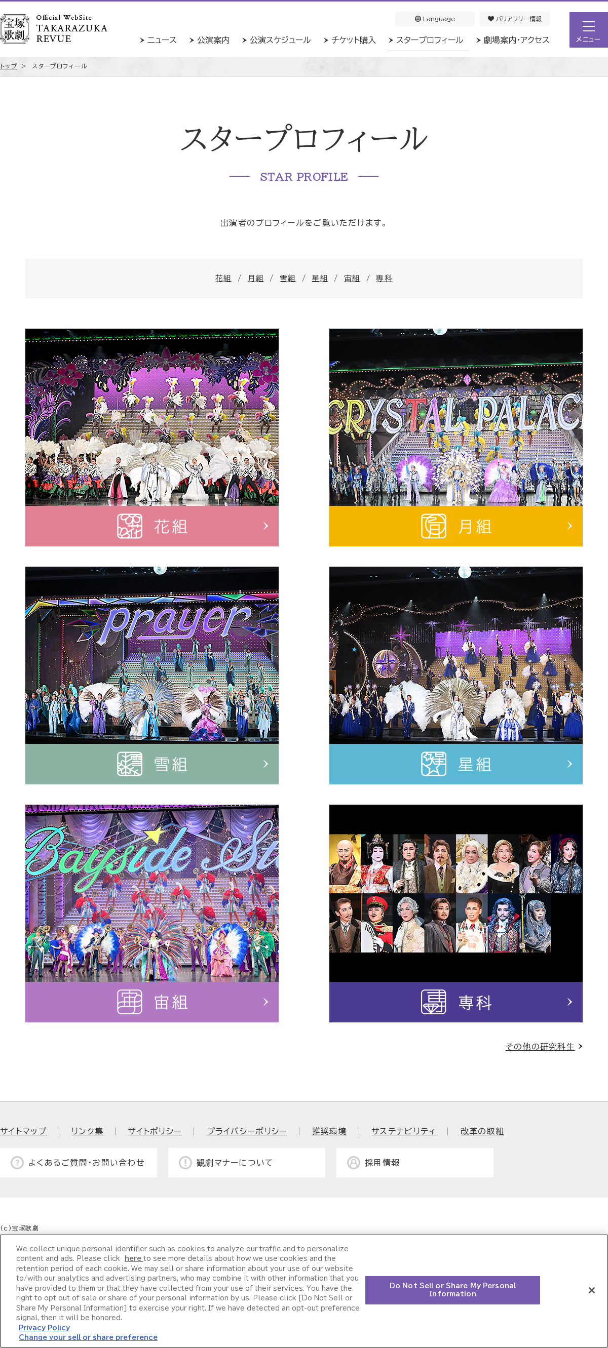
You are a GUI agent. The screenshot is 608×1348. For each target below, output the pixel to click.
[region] (304, 1291)
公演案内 (213, 40)
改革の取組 (482, 1131)
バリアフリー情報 (515, 19)
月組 (256, 278)
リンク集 (87, 1131)
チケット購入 (353, 40)
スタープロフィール (430, 40)
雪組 (288, 278)
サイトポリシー (155, 1131)
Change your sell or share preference (88, 1337)
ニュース (162, 40)
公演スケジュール (280, 40)
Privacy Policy (44, 1328)
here (134, 1258)
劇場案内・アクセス (517, 40)
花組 (223, 278)
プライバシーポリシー (247, 1131)
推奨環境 (329, 1131)
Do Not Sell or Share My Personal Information (453, 1290)
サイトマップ (23, 1131)
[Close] (592, 1290)
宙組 (352, 278)
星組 (320, 278)
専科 (384, 278)
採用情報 (382, 1163)
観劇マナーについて (235, 1163)
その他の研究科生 (540, 1047)
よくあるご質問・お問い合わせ (86, 1163)
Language (435, 19)
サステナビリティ (403, 1131)
